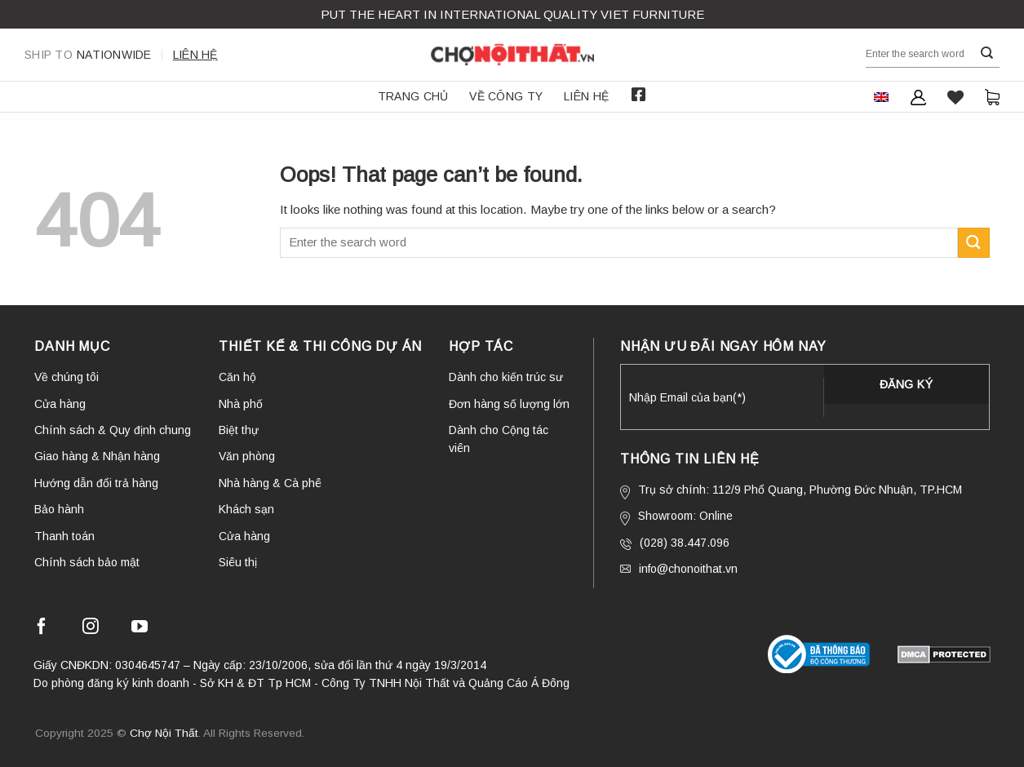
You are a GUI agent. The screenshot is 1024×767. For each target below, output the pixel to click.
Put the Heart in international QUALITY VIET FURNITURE (512, 14)
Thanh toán (64, 536)
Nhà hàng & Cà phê (270, 483)
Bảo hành (59, 509)
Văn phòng (247, 456)
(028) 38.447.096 (674, 543)
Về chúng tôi (66, 377)
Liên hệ (195, 54)
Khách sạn (246, 509)
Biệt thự (239, 430)
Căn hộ (237, 377)
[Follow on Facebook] (41, 629)
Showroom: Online (676, 517)
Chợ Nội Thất (164, 733)
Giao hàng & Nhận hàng (97, 456)
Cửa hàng (60, 403)
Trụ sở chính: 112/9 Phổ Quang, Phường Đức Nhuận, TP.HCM (791, 491)
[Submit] (987, 53)
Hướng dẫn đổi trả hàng (96, 483)
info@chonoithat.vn (679, 568)
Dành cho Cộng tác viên (498, 438)
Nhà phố (241, 403)
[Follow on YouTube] (139, 629)
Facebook (638, 94)
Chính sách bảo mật (87, 562)
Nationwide (88, 55)
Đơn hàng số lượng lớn (509, 403)
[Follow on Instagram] (90, 629)
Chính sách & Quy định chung (112, 430)
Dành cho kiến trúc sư (506, 377)
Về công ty (506, 96)
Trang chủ (413, 96)
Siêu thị (238, 562)
